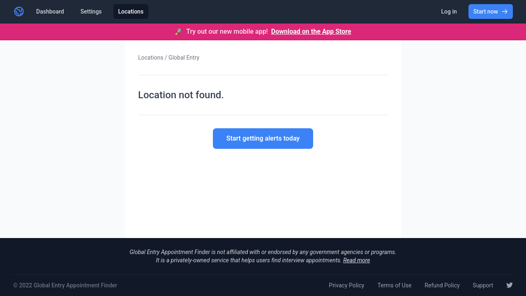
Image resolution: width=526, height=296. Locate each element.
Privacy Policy (346, 285)
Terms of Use (394, 285)
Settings (91, 11)
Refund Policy (441, 285)
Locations (131, 11)
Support (483, 285)
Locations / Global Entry (168, 57)
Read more (356, 260)
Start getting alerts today (263, 138)
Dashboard (50, 11)
